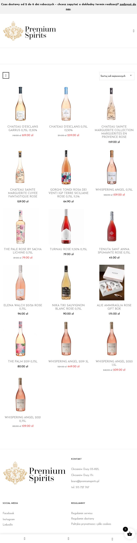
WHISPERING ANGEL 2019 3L (68, 361)
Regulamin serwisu (81, 513)
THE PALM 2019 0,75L (22, 361)
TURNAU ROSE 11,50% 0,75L (68, 249)
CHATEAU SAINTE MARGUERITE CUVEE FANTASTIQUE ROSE (23, 193)
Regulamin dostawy (82, 519)
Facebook (8, 513)
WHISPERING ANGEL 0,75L (114, 189)
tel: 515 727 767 (80, 487)
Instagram (9, 519)
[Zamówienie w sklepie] (116, 76)
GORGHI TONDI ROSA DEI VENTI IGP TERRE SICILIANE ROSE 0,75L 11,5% (68, 193)
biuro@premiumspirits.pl (85, 481)
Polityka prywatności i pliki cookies (91, 524)
